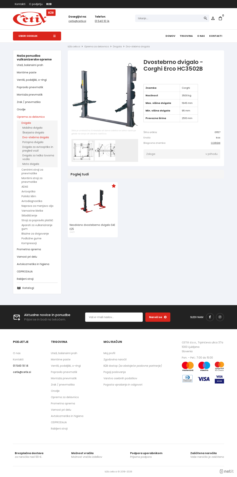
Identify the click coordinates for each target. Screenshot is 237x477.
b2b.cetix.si (74, 46)
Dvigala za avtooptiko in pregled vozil (37, 148)
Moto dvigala (30, 164)
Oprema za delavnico (31, 117)
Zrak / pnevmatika (29, 102)
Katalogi (28, 288)
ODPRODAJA (25, 271)
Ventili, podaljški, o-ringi (32, 80)
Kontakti (20, 4)
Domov (170, 36)
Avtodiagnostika (31, 201)
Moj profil (109, 353)
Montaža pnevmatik (30, 94)
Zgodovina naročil (115, 359)
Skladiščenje (29, 215)
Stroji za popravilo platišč (37, 220)
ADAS (24, 187)
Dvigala (26, 123)
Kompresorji (29, 243)
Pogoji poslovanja (115, 372)
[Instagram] (220, 317)
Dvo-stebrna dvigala (35, 137)
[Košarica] (220, 18)
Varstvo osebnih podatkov (120, 378)
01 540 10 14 (102, 21)
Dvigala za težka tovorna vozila (38, 157)
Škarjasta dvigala (33, 132)
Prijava (213, 18)
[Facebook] (210, 317)
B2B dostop (133, 366)
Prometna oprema (29, 249)
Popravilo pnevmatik (30, 87)
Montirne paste (26, 72)
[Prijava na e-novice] (157, 317)
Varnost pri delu (27, 257)
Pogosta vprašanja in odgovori (123, 384)
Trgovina (186, 36)
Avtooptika (28, 191)
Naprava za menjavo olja (37, 206)
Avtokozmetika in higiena (33, 264)
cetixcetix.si (77, 21)
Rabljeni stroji (25, 279)
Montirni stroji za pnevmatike (31, 180)
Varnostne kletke (32, 211)
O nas (201, 36)
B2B (49, 4)
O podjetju (36, 4)
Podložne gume (31, 238)
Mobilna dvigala (32, 128)
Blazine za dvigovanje (35, 233)
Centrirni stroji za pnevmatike (32, 171)
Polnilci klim (28, 196)
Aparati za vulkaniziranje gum (36, 227)
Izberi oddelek (37, 36)
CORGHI (215, 143)
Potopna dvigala (32, 142)
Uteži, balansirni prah (30, 65)
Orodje (21, 109)
